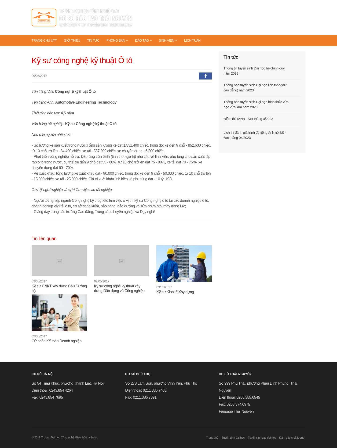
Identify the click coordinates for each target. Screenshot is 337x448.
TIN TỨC (93, 40)
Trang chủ (212, 437)
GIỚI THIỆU (72, 40)
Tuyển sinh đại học (233, 437)
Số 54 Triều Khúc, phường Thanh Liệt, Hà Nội (68, 383)
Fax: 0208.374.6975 (234, 404)
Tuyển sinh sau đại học (262, 437)
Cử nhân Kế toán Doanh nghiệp (56, 341)
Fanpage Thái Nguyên (236, 411)
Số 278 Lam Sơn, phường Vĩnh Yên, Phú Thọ (161, 383)
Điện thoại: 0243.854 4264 (52, 390)
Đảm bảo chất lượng (291, 437)
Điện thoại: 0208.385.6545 (239, 397)
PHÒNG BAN (117, 40)
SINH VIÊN (168, 40)
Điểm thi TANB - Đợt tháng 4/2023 (248, 119)
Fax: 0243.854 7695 (47, 397)
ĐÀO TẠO (143, 40)
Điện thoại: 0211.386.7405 (145, 390)
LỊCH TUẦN (192, 40)
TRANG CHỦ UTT (44, 40)
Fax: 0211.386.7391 (141, 397)
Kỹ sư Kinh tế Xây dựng (175, 292)
